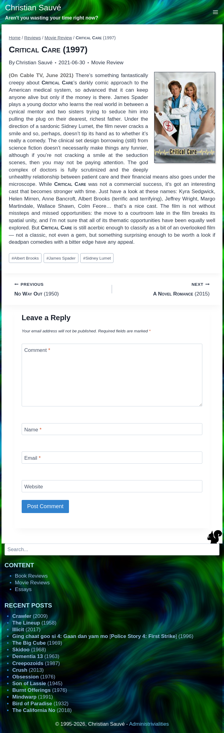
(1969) (37, 643)
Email (32, 458)
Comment (37, 350)
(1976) (33, 677)
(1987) (36, 663)
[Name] (112, 429)
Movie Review (107, 63)
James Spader (60, 258)
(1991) (32, 697)
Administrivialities (149, 724)
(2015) (163, 289)
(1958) (34, 623)
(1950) (60, 289)
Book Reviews (31, 576)
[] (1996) (102, 636)
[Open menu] (215, 12)
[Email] (112, 457)
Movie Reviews (32, 583)
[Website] (112, 486)
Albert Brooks (25, 258)
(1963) (35, 656)
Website (33, 487)
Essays (23, 589)
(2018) (42, 710)
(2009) (30, 616)
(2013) (28, 670)
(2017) (26, 629)
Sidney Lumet (97, 258)
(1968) (29, 650)
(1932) (40, 703)
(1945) (37, 683)
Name (33, 430)
